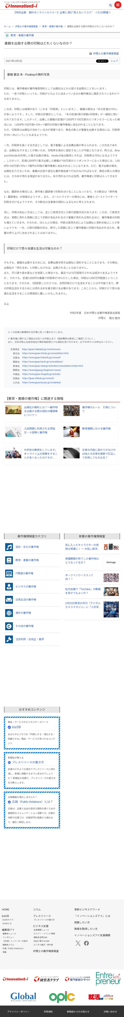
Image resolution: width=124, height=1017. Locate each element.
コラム (37, 909)
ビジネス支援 (40, 926)
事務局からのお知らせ (78, 1011)
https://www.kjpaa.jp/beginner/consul (41, 370)
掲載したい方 (82, 922)
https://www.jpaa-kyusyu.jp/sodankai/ (41, 382)
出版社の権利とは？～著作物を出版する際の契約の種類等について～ (41, 411)
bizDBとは (7, 923)
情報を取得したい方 (86, 928)
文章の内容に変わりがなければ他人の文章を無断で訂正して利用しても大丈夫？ (99, 453)
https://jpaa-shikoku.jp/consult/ (38, 378)
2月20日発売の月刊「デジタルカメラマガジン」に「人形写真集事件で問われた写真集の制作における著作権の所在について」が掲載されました (83, 605)
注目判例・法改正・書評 (30, 639)
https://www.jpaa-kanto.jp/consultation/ (42, 361)
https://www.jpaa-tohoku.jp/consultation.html (45, 353)
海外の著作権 (23, 612)
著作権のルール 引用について (99, 409)
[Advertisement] (62, 492)
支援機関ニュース (41, 930)
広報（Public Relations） (14, 948)
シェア (114, 61)
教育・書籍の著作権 (52, 26)
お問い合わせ (110, 1011)
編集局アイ (8, 929)
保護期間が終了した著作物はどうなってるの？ (82, 560)
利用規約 (48, 1011)
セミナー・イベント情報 (44, 934)
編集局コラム (8, 945)
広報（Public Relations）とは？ (32, 801)
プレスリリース (42, 916)
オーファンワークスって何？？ (79, 577)
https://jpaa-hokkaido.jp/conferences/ (41, 349)
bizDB (16, 727)
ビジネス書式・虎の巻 (43, 945)
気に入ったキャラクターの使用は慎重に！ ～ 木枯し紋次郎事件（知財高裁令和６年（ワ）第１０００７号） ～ (82, 547)
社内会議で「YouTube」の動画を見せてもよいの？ (83, 591)
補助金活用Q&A (40, 937)
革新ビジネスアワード (87, 909)
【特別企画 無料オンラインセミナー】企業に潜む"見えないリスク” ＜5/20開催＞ (62, 12)
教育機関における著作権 (96, 428)
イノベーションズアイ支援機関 (92, 935)
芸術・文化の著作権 (27, 546)
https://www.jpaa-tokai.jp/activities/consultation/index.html (52, 366)
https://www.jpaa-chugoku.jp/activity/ (41, 374)
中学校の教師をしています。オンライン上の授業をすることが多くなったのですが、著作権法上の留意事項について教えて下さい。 (41, 454)
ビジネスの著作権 (26, 586)
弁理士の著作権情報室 (26, 26)
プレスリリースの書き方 (28, 762)
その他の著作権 (25, 626)
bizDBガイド (8, 920)
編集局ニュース (9, 934)
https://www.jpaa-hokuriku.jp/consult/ (41, 357)
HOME (5, 909)
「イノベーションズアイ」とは (92, 916)
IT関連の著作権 (24, 573)
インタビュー (8, 937)
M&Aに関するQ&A (41, 941)
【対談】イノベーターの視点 (15, 941)
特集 (4, 952)
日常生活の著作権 (26, 599)
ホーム (7, 26)
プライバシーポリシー (18, 1011)
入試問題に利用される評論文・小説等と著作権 (39, 430)
